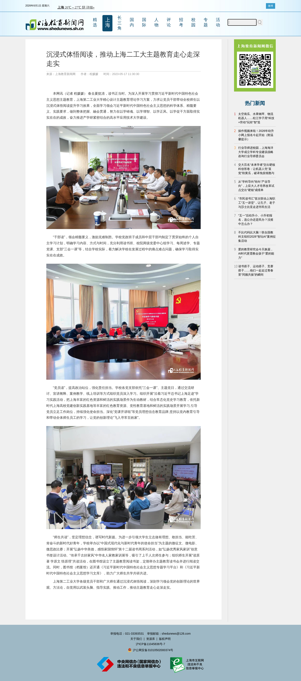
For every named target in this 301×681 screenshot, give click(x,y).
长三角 (119, 22)
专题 (206, 22)
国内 (132, 22)
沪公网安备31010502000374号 (150, 650)
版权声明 (165, 638)
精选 (95, 22)
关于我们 (136, 638)
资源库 (150, 638)
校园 (193, 22)
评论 (169, 22)
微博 (270, 5)
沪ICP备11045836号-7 (150, 644)
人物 (156, 22)
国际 (144, 22)
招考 (181, 22)
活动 (218, 22)
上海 (107, 22)
